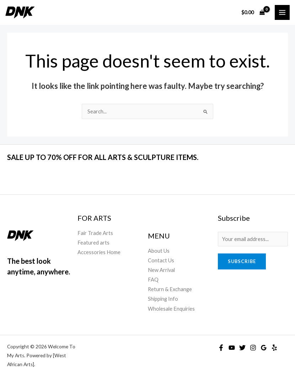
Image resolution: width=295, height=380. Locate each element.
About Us (159, 251)
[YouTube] (232, 347)
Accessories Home (98, 252)
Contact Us (161, 260)
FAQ (153, 280)
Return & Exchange (170, 289)
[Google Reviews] (264, 347)
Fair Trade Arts (95, 233)
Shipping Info (163, 299)
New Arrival (161, 270)
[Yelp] (274, 347)
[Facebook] (221, 347)
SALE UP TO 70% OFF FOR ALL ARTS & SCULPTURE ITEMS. (102, 157)
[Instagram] (253, 347)
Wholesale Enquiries (171, 309)
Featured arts (93, 243)
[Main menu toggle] (282, 12)
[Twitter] (242, 347)
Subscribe (242, 261)
